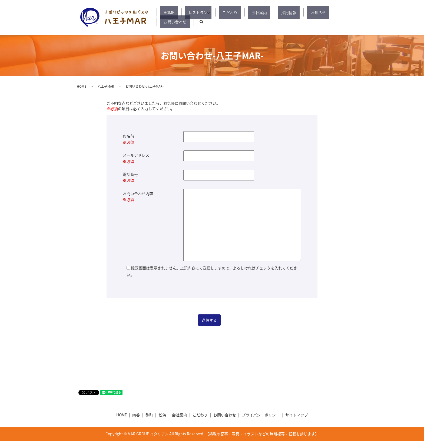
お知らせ (293, 17)
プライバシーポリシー (261, 414)
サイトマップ (296, 414)
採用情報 (271, 17)
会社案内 (248, 17)
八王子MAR (106, 86)
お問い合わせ (320, 17)
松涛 (162, 414)
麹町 (149, 414)
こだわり (225, 17)
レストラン (196, 17)
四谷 (136, 414)
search (343, 18)
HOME (174, 17)
